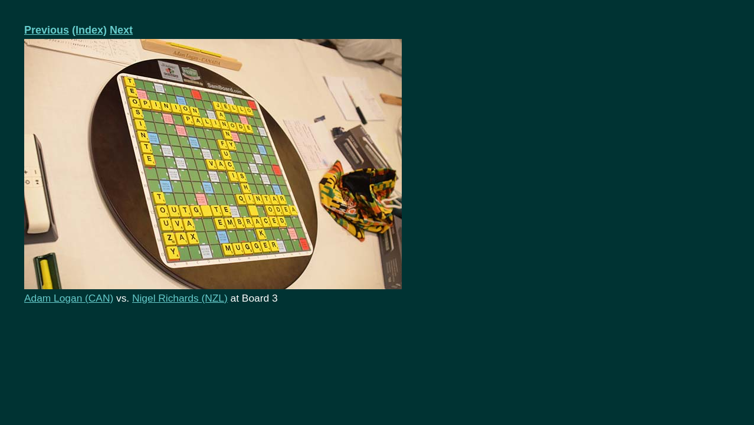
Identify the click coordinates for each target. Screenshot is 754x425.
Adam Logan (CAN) (68, 298)
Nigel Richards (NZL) (180, 298)
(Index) (89, 30)
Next (121, 30)
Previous (46, 30)
